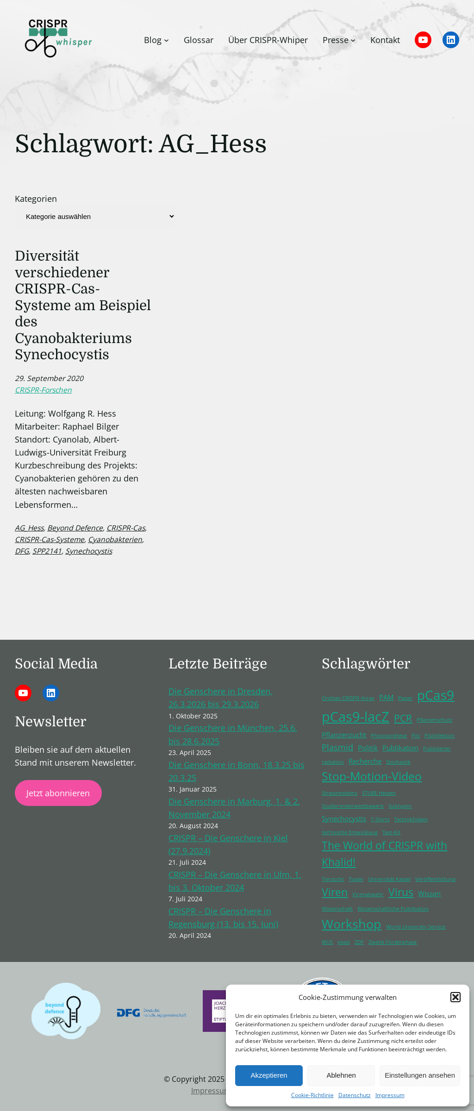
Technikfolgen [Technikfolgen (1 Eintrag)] (411, 819)
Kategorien (36, 198)
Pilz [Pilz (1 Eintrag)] (416, 735)
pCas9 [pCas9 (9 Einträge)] (435, 695)
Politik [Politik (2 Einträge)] (368, 747)
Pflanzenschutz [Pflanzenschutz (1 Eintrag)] (434, 720)
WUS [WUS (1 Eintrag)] (327, 942)
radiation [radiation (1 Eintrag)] (333, 762)
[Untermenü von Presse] (353, 40)
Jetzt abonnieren (58, 793)
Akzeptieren (268, 1075)
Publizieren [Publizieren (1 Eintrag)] (436, 748)
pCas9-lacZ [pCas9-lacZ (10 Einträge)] (355, 716)
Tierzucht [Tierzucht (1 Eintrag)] (333, 879)
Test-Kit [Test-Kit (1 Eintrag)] (391, 832)
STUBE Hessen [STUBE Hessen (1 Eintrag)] (379, 793)
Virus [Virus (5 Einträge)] (400, 892)
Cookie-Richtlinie (312, 1095)
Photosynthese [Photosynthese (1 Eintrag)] (389, 735)
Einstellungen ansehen (420, 1075)
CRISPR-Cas (125, 528)
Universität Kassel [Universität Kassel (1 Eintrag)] (389, 879)
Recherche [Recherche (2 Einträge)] (365, 761)
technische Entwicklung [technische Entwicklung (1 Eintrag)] (350, 832)
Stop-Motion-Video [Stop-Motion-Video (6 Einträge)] (372, 776)
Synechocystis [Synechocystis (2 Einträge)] (344, 818)
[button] (455, 997)
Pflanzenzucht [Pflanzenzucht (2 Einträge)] (344, 734)
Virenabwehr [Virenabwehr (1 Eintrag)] (368, 894)
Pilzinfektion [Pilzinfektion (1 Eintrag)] (439, 735)
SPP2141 (47, 551)
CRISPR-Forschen (43, 390)
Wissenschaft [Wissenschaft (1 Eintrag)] (337, 908)
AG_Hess (29, 528)
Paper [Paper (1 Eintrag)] (405, 698)
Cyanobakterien (115, 539)
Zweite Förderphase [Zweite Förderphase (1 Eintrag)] (392, 942)
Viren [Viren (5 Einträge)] (335, 892)
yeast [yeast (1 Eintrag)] (343, 942)
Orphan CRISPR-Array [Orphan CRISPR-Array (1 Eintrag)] (348, 698)
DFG (22, 551)
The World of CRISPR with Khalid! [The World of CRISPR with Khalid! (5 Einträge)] (384, 853)
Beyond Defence (75, 528)
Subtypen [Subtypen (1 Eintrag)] (400, 806)
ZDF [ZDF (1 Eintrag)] (359, 942)
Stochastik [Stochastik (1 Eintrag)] (398, 762)
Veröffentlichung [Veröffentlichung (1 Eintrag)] (435, 879)
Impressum (390, 1095)
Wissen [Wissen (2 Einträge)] (429, 893)
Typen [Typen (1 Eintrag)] (356, 879)
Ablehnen (341, 1075)
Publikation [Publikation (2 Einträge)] (400, 747)
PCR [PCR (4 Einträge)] (403, 718)
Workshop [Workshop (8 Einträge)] (351, 923)
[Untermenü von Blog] (166, 40)
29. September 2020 (49, 378)
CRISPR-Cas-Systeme (49, 539)
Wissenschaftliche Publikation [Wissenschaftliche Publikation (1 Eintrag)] (393, 908)
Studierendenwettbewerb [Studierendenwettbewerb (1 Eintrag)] (353, 806)
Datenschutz (354, 1095)
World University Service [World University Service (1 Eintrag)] (415, 927)
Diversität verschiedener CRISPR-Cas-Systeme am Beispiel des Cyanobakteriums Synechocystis (83, 305)
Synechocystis (88, 551)
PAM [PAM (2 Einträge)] (386, 697)
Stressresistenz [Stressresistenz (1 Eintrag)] (339, 793)
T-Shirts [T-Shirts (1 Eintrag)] (380, 819)
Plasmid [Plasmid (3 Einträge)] (337, 747)
